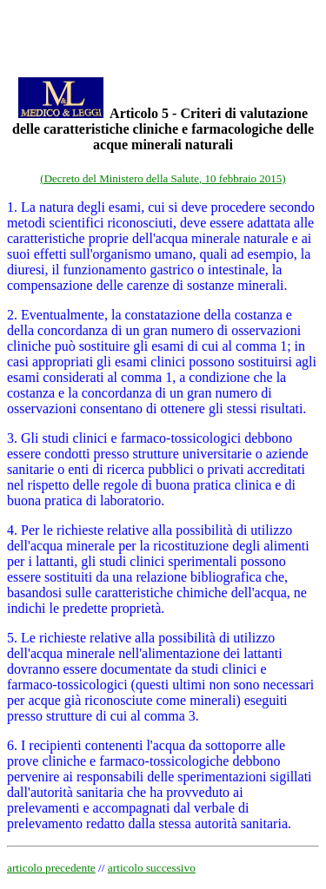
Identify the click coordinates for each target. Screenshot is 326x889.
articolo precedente (51, 867)
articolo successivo (152, 867)
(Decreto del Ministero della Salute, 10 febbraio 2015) (162, 178)
